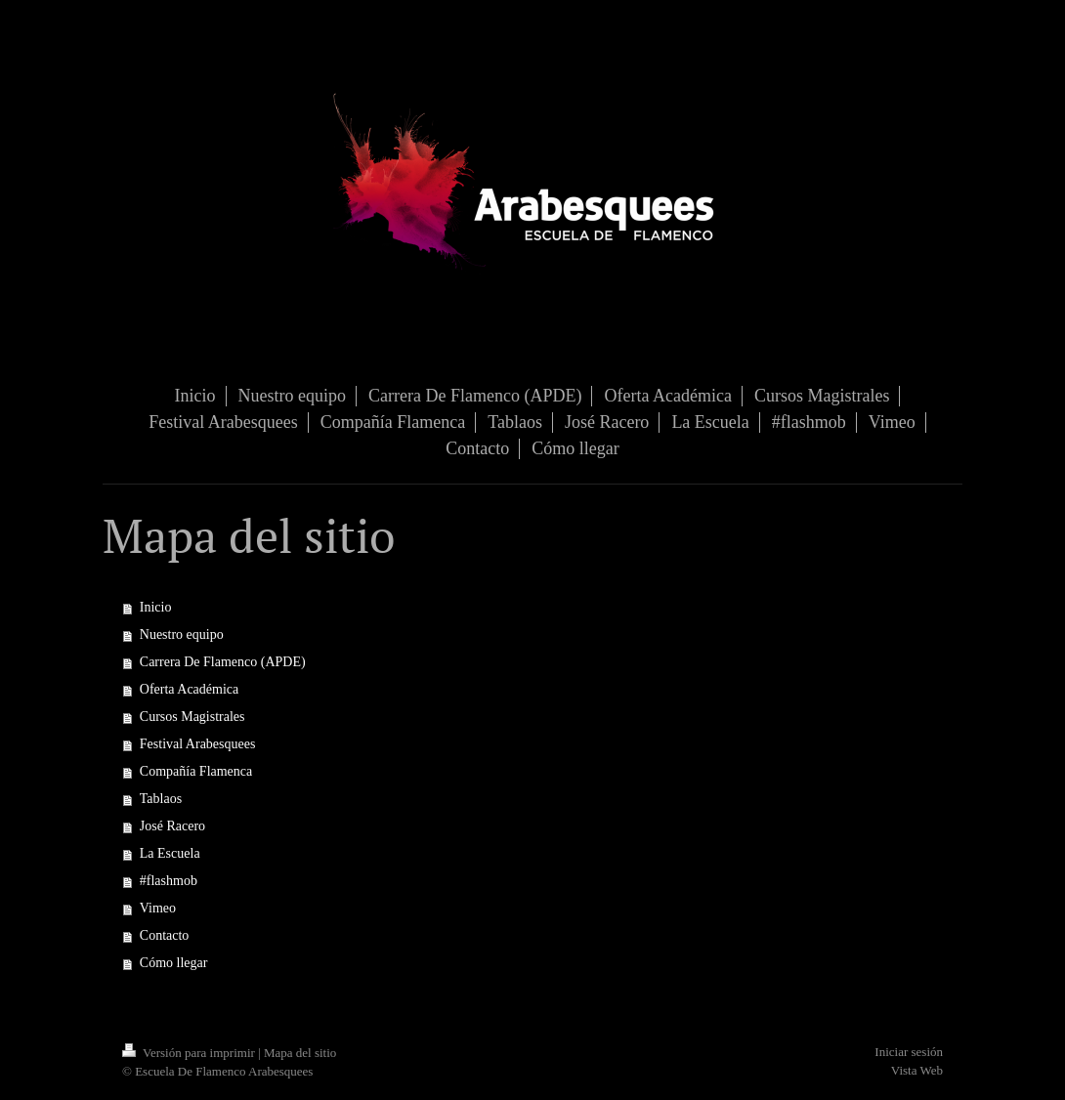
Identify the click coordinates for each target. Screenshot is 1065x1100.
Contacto (165, 935)
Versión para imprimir (190, 1052)
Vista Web (917, 1070)
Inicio (156, 607)
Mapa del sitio (300, 1052)
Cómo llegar (174, 962)
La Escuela (170, 853)
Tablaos (161, 798)
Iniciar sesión (908, 1051)
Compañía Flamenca (196, 771)
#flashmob (168, 880)
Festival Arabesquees (198, 744)
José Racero (172, 826)
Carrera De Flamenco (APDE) (223, 662)
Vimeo (158, 908)
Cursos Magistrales (192, 716)
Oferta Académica (189, 689)
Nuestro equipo (182, 634)
